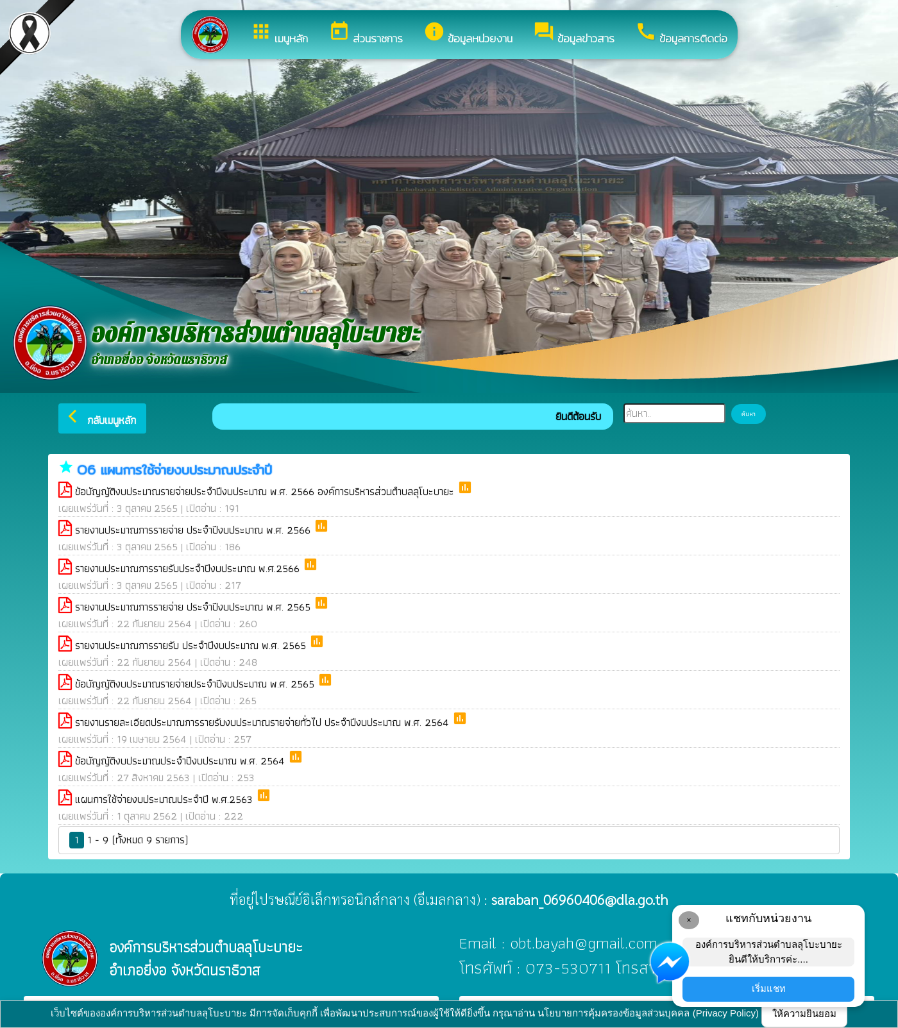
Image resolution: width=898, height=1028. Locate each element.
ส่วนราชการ (365, 34)
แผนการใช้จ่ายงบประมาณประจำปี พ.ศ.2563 (165, 799)
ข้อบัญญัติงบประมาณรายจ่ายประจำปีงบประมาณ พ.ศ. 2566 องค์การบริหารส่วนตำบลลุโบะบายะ (266, 491)
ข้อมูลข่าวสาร (573, 34)
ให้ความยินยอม (804, 1013)
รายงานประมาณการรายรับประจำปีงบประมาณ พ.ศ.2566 (189, 568)
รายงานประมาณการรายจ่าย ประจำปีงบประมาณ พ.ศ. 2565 (194, 607)
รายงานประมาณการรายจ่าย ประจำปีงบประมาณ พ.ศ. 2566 (194, 530)
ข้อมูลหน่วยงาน (468, 34)
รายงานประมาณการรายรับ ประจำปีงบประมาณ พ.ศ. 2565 (192, 645)
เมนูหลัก (279, 34)
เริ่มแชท (769, 988)
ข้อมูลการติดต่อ (681, 34)
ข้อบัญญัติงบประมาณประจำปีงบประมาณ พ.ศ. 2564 (181, 761)
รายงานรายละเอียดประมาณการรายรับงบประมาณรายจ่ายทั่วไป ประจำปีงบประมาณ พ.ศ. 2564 (263, 722)
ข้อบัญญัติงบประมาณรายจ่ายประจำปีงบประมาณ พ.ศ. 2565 (196, 684)
